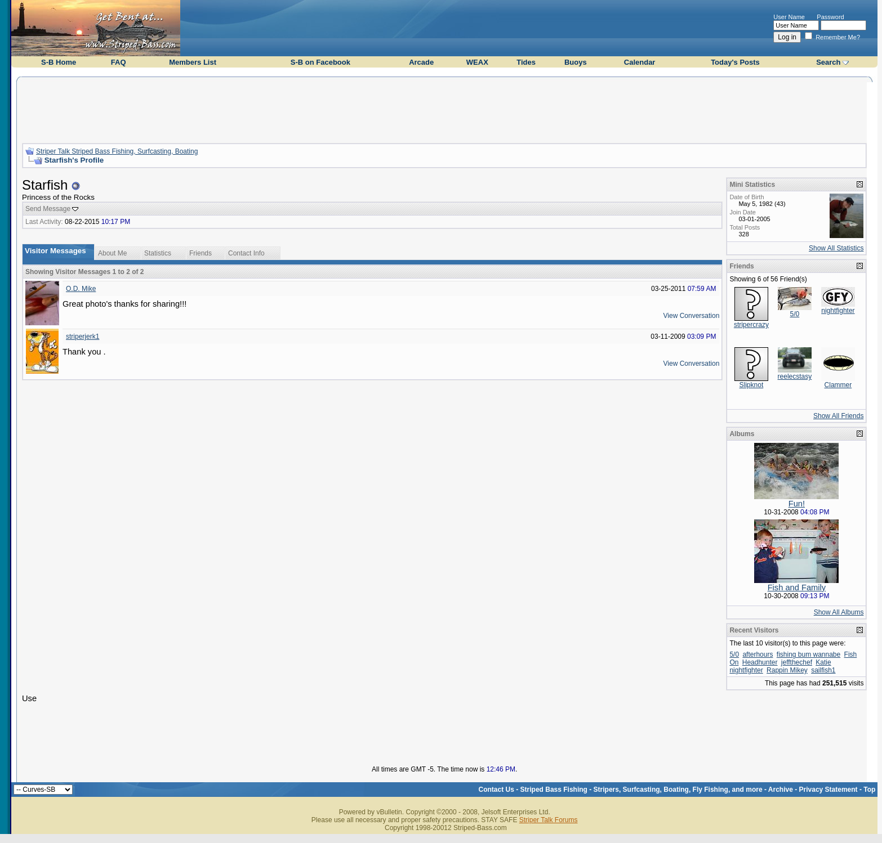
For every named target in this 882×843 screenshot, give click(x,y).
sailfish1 (823, 670)
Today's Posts (735, 62)
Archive (780, 789)
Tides (526, 62)
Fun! (797, 503)
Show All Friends (838, 416)
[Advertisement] (444, 108)
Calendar (640, 62)
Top (869, 789)
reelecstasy (795, 376)
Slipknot (752, 385)
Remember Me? (832, 37)
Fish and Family (797, 587)
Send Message (47, 209)
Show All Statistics (836, 248)
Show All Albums (839, 612)
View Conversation (691, 316)
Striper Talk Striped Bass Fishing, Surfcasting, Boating (117, 151)
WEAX (477, 62)
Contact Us (496, 789)
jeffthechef (796, 662)
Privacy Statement (828, 789)
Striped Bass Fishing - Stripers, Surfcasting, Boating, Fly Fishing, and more (641, 789)
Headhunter (760, 662)
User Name (789, 17)
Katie (823, 662)
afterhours (757, 654)
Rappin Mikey (787, 670)
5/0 (795, 314)
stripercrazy (751, 325)
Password (830, 17)
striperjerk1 (82, 336)
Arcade (421, 62)
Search (828, 62)
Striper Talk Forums (548, 820)
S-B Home (58, 62)
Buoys (575, 62)
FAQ (118, 62)
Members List (192, 62)
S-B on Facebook (320, 62)
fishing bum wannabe (808, 654)
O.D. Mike (81, 289)
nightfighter (837, 311)
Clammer (838, 385)
